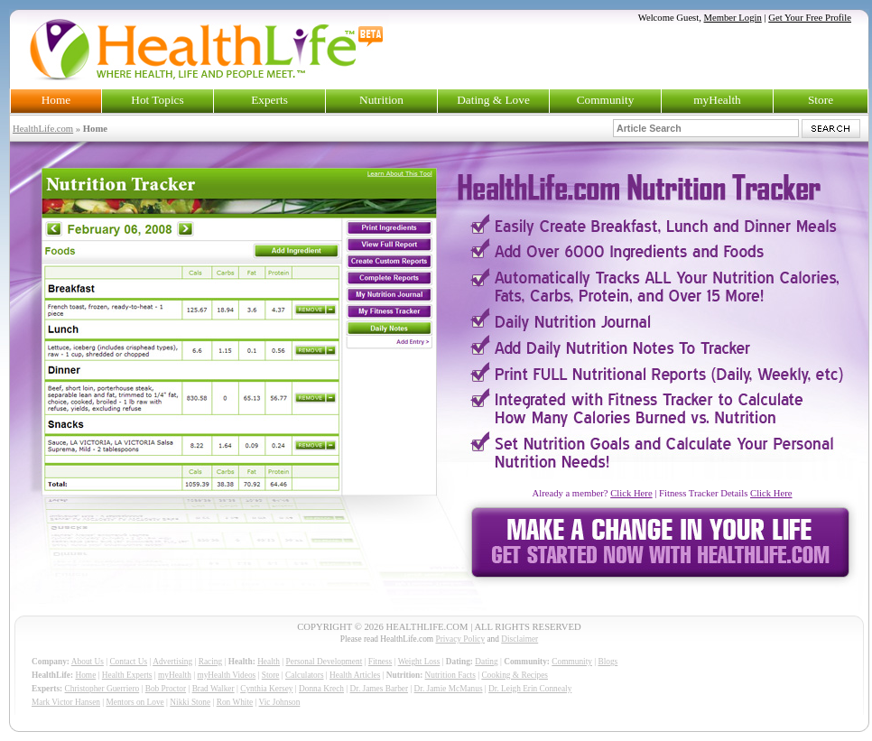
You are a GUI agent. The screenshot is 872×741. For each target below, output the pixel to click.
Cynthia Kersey (266, 688)
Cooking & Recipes (514, 675)
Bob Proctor (165, 688)
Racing (210, 661)
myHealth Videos (226, 675)
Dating (486, 661)
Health (268, 661)
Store (820, 100)
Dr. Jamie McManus (448, 688)
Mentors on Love (135, 702)
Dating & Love (493, 100)
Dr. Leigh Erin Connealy (529, 688)
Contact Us (128, 661)
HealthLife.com (43, 129)
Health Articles (354, 675)
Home (56, 100)
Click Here (631, 493)
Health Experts (127, 675)
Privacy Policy (460, 639)
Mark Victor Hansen (66, 702)
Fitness (380, 661)
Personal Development (324, 661)
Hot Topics (157, 100)
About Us (87, 661)
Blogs (607, 661)
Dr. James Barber (379, 688)
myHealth (717, 100)
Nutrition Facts (450, 675)
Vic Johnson (280, 702)
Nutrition (381, 100)
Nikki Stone (190, 702)
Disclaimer (519, 639)
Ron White (235, 702)
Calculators (304, 675)
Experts (269, 100)
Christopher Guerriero (102, 688)
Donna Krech (321, 688)
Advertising (172, 661)
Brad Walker (213, 688)
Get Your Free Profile (809, 18)
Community (606, 100)
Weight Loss (419, 661)
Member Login (733, 18)
